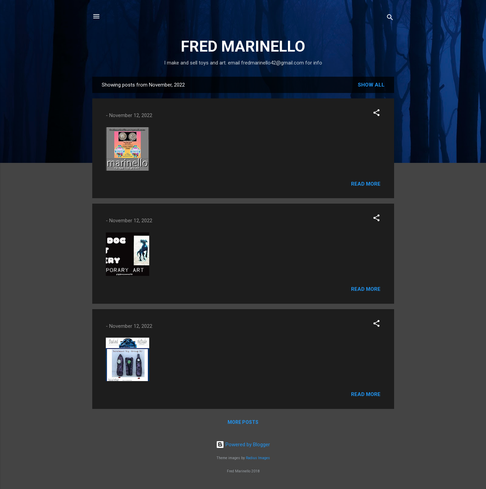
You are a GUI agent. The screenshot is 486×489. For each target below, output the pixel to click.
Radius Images (258, 458)
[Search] (390, 18)
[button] (376, 114)
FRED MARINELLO (243, 46)
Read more (366, 184)
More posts (243, 422)
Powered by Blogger (243, 444)
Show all (371, 85)
